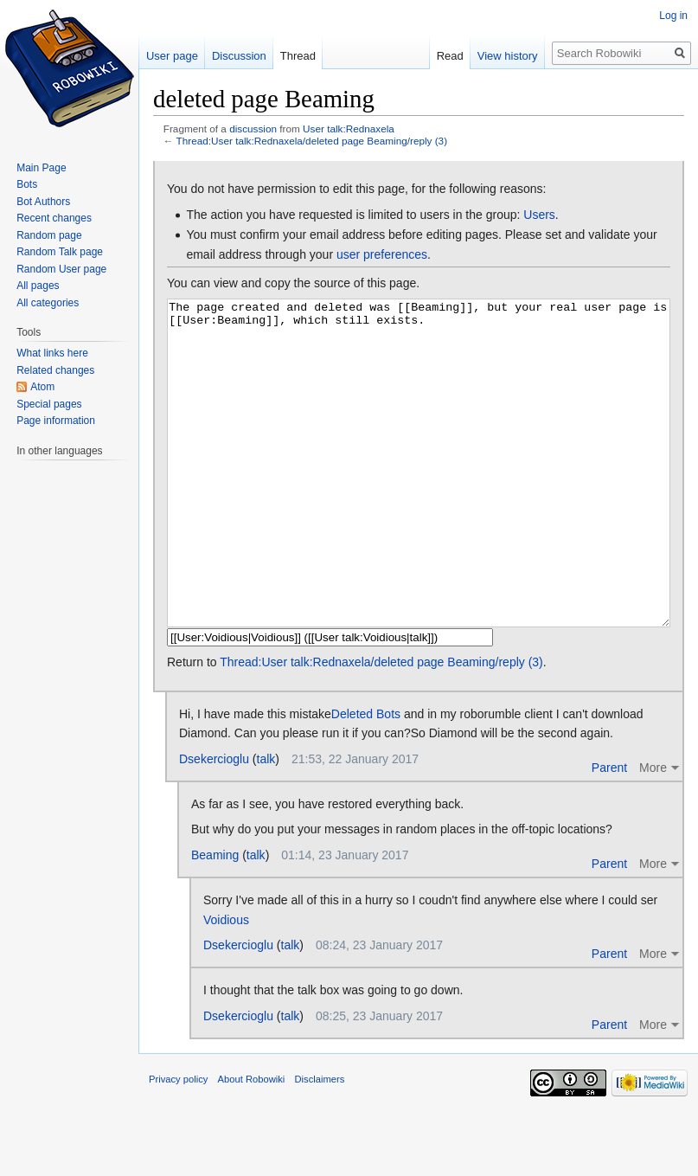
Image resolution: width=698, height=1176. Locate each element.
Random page (48, 235)
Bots (26, 184)
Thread (298, 55)
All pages (37, 286)
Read (450, 55)
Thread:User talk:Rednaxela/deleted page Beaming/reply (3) (312, 140)
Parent (609, 832)
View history (507, 55)
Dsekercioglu (214, 824)
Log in (673, 16)
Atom (42, 387)
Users (539, 215)
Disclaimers (320, 1144)
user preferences (381, 254)
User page (172, 55)
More (653, 832)
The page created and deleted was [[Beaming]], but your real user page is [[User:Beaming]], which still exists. (418, 495)
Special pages (48, 404)
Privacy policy (178, 1144)
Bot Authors (43, 202)
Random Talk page (59, 252)
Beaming (215, 920)
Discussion (239, 55)
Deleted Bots (365, 779)
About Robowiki (251, 1144)
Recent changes (54, 218)
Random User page (61, 269)
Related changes (55, 370)
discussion (253, 128)
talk (266, 824)
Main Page (41, 168)
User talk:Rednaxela (348, 128)
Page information (55, 420)
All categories (47, 303)
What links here (52, 353)
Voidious (226, 985)
